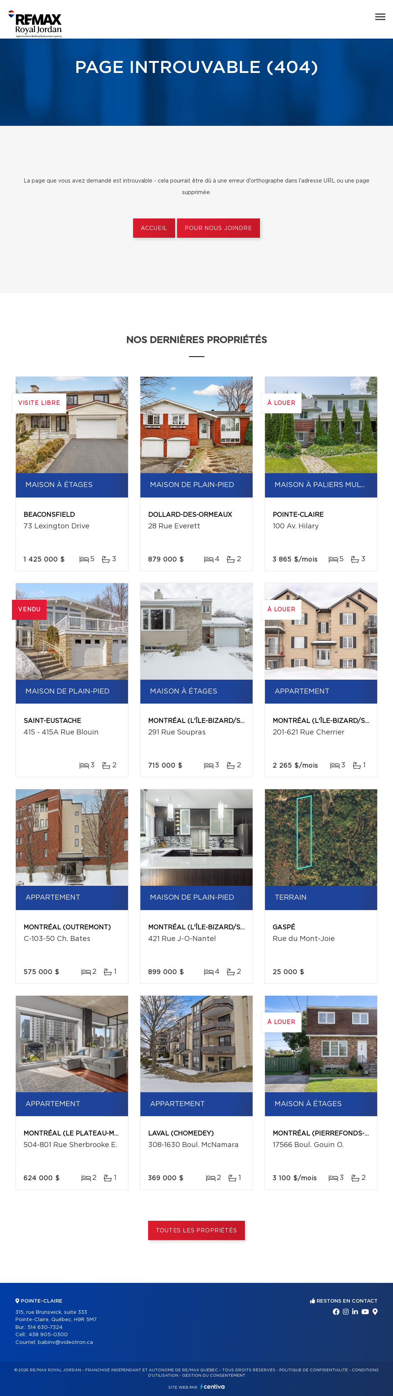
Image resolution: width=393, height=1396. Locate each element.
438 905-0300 (48, 1334)
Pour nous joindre (218, 228)
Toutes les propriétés (196, 1231)
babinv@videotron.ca (65, 1342)
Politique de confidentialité (313, 1370)
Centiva (212, 1386)
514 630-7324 (44, 1327)
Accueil (154, 228)
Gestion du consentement (213, 1375)
